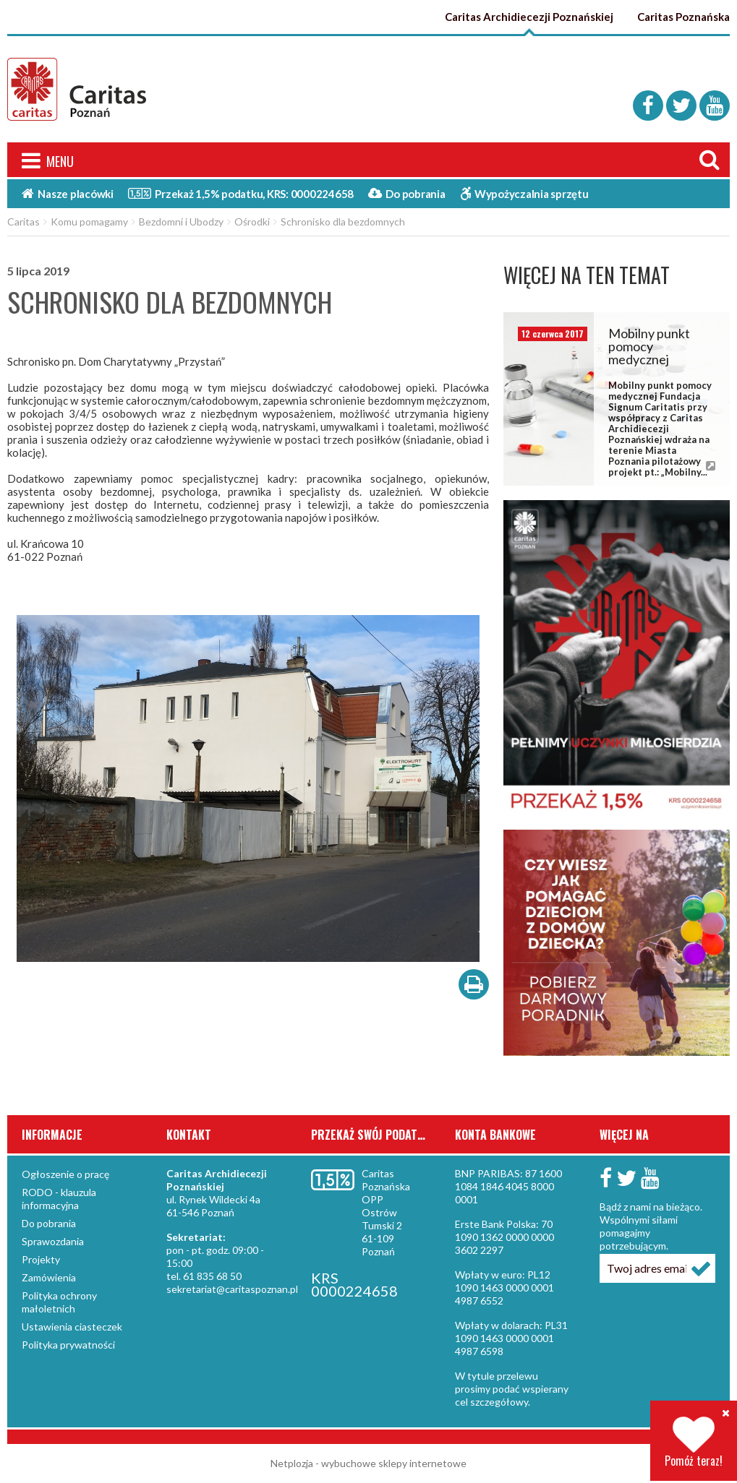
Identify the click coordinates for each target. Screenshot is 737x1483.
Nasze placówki (68, 193)
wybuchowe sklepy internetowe (394, 1463)
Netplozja (291, 1463)
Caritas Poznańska (683, 16)
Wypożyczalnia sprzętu (524, 193)
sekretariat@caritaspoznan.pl (232, 1289)
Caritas (23, 221)
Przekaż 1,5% (241, 193)
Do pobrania (407, 193)
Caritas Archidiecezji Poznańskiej (529, 16)
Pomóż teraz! (694, 1442)
